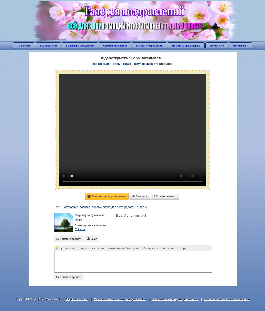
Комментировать (69, 277)
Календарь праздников (80, 45)
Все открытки (48, 45)
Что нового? (240, 45)
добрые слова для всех (107, 207)
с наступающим (140, 63)
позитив (85, 207)
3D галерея (24, 45)
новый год (120, 63)
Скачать (139, 196)
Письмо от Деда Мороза (186, 45)
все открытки (101, 63)
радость (129, 207)
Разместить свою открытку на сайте (120, 299)
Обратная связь (77, 299)
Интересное (217, 45)
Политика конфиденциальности (175, 299)
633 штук (80, 229)
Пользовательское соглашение (226, 299)
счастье (142, 207)
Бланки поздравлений (149, 45)
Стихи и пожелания (115, 45)
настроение (70, 207)
